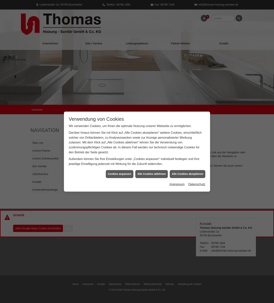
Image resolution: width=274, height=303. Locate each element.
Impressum (177, 182)
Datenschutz (196, 182)
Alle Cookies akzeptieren (187, 171)
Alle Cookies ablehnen (151, 171)
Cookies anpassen (119, 171)
